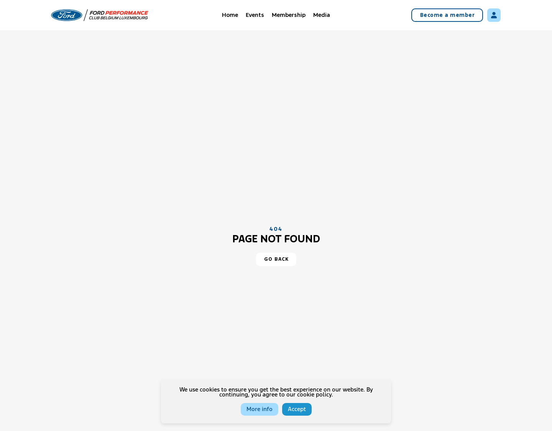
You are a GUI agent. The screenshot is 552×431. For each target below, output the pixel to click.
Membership (289, 15)
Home (230, 15)
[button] (276, 259)
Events (255, 15)
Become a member (447, 15)
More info (259, 409)
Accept (297, 409)
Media (321, 15)
